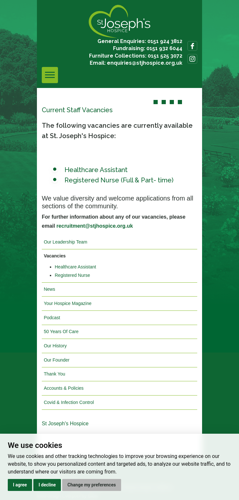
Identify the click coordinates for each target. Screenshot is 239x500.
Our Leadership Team (65, 242)
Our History (55, 345)
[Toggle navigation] (50, 75)
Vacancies (55, 255)
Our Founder (56, 360)
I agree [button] (20, 484)
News (49, 289)
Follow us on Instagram (192, 59)
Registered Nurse (72, 275)
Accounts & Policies (64, 388)
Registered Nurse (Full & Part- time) (119, 180)
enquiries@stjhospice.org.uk (144, 63)
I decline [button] (47, 484)
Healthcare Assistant (96, 170)
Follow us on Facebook (192, 46)
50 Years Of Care (61, 331)
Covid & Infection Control (69, 402)
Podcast (52, 317)
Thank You (54, 373)
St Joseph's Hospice (65, 423)
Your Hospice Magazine (67, 303)
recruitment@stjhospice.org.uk (94, 226)
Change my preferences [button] (91, 484)
